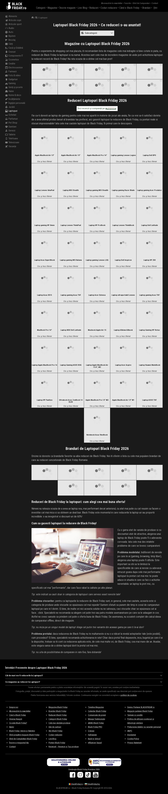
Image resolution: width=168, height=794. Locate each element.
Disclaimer (131, 735)
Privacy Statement (134, 742)
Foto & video (13, 76)
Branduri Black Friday (57, 711)
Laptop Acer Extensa (96, 295)
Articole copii (13, 20)
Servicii (10, 131)
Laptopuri (11, 111)
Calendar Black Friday (97, 711)
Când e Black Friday (129, 7)
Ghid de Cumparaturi (141, 3)
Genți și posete (14, 87)
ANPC (129, 731)
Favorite (127, 3)
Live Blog (82, 7)
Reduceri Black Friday (58, 715)
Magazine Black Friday (58, 707)
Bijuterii (10, 36)
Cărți (9, 44)
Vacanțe (10, 146)
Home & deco (13, 95)
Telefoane (11, 139)
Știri (155, 7)
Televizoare (12, 143)
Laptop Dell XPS (149, 155)
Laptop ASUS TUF (149, 400)
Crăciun (91, 731)
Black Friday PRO (95, 727)
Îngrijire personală (15, 103)
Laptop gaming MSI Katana (71, 260)
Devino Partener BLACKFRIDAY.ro (141, 707)
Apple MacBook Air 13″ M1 (123, 400)
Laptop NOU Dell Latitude (71, 330)
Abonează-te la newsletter (111, 3)
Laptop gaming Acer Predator (149, 190)
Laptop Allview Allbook (123, 330)
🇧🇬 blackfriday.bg (92, 784)
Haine (9, 91)
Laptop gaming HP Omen (44, 225)
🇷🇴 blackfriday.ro (75, 784)
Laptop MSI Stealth (71, 190)
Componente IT (14, 56)
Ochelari (10, 115)
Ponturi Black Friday (57, 742)
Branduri (146, 7)
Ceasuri (10, 52)
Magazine (52, 7)
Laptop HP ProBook (97, 225)
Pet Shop (11, 123)
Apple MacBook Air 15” (70, 155)
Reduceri (93, 7)
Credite (10, 64)
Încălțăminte (12, 99)
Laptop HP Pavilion (44, 400)
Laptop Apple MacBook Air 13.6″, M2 (97, 366)
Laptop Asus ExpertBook (44, 260)
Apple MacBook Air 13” (44, 155)
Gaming (10, 83)
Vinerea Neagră (15, 719)
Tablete (10, 135)
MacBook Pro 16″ (44, 330)
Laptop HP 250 (150, 260)
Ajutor (11, 727)
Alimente (11, 16)
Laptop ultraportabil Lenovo (123, 295)
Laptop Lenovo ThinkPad (71, 225)
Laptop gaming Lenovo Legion (123, 155)
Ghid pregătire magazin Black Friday (24, 735)
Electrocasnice (14, 68)
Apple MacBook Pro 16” (97, 155)
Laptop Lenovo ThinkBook (123, 225)
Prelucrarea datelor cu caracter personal (144, 727)
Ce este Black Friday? (18, 723)
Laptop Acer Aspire (123, 365)
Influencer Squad (95, 742)
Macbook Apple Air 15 (97, 330)
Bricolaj (10, 40)
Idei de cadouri (55, 727)
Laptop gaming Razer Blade (123, 190)
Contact (155, 3)
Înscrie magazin (67, 7)
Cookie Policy (133, 738)
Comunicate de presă (97, 715)
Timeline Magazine (96, 707)
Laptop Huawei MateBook (149, 365)
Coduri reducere (109, 7)
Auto (9, 32)
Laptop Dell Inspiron (123, 260)
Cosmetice (12, 60)
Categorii (40, 7)
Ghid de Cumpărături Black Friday (23, 738)
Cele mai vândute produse (59, 723)
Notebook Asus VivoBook (97, 435)
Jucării (10, 107)
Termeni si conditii (135, 715)
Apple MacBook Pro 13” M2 (97, 400)
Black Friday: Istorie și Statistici (22, 731)
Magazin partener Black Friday (140, 711)
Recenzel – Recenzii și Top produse (64, 746)
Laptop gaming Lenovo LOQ (97, 260)
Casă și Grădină (14, 48)
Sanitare (10, 127)
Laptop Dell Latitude (149, 225)
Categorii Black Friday (58, 719)
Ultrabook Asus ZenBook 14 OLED (71, 401)
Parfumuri (11, 119)
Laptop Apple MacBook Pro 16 (44, 365)
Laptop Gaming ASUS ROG (70, 365)
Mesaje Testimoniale (96, 719)
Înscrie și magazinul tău (19, 742)
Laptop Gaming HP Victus (149, 330)
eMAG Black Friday (96, 723)
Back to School (94, 738)
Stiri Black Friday (55, 731)
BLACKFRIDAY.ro (19, 6)
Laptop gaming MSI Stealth (97, 190)
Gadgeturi (11, 79)
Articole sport (13, 24)
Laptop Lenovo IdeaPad (44, 190)
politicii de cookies (129, 695)
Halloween (92, 735)
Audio (9, 28)
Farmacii (11, 72)
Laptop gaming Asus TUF (71, 295)
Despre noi (13, 707)
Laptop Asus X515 (44, 295)
